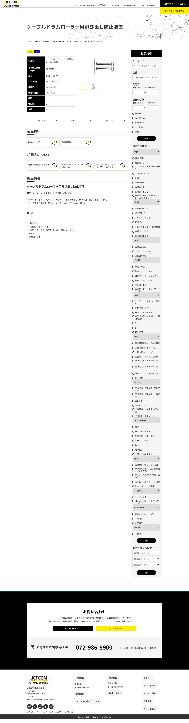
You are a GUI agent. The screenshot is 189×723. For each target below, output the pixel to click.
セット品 (137, 127)
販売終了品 (138, 118)
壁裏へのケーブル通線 (143, 486)
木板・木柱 (138, 266)
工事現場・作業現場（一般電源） (146, 395)
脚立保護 (137, 332)
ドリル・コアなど (141, 217)
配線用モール (139, 182)
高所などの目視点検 (142, 454)
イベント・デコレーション (145, 416)
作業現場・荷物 (140, 308)
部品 (135, 131)
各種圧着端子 (139, 246)
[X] (34, 710)
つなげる (138, 490)
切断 (136, 151)
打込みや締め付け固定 (143, 514)
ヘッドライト (139, 405)
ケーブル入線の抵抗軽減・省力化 (146, 476)
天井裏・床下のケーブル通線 (146, 481)
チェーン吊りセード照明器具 (146, 226)
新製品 (136, 113)
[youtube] (29, 710)
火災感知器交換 (140, 236)
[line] (48, 710)
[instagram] (39, 710)
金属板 (136, 178)
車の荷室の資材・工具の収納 (146, 343)
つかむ (137, 202)
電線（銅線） (139, 158)
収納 (136, 336)
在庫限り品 (138, 122)
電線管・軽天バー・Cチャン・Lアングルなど (144, 196)
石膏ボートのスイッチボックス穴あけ (146, 289)
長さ (135, 445)
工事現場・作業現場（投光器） (145, 410)
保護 (136, 295)
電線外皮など (139, 187)
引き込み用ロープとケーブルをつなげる (146, 502)
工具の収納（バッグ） (143, 352)
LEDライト (138, 400)
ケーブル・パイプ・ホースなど (146, 302)
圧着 (136, 240)
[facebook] (43, 710)
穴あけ (137, 260)
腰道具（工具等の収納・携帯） (145, 367)
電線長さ (137, 449)
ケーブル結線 (139, 497)
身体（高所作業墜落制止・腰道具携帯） (146, 317)
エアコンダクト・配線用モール (146, 167)
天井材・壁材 (139, 285)
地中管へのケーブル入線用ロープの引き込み (146, 470)
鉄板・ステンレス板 (142, 271)
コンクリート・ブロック (144, 276)
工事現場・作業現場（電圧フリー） (146, 389)
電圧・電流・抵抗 (141, 431)
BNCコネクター (140, 256)
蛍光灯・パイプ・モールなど (146, 373)
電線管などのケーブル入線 (145, 465)
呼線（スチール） (141, 222)
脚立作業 (137, 378)
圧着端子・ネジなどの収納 (145, 357)
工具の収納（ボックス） (144, 347)
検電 (135, 427)
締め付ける (139, 507)
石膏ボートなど (140, 191)
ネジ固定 (137, 518)
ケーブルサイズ (140, 440)
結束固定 (137, 523)
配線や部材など (140, 208)
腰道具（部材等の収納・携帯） (145, 361)
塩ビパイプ (138, 163)
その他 (137, 527)
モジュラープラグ (141, 251)
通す (136, 458)
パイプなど (138, 213)
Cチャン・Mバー (140, 173)
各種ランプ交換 (140, 231)
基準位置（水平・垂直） (144, 436)
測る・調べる (140, 420)
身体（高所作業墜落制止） (145, 312)
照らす (137, 382)
